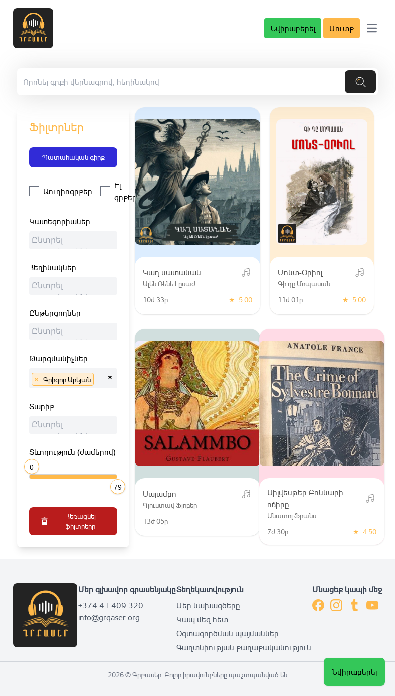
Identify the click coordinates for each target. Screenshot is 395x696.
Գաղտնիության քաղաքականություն (243, 647)
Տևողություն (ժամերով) (72, 452)
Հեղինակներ (52, 267)
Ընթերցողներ (55, 313)
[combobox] (73, 240)
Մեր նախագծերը (208, 605)
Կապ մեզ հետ (202, 619)
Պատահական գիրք (73, 157)
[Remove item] (36, 379)
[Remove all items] (109, 376)
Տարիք (41, 406)
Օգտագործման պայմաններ (227, 633)
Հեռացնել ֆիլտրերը (67, 521)
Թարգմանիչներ (58, 358)
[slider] (33, 465)
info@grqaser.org (109, 617)
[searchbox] (76, 241)
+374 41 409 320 (110, 605)
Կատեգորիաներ (59, 221)
